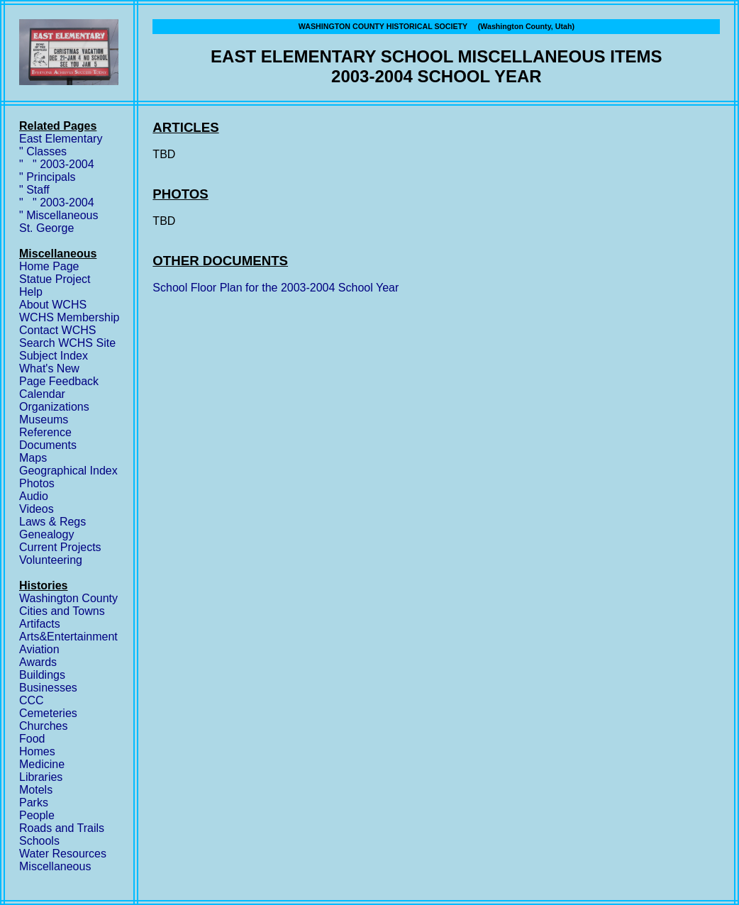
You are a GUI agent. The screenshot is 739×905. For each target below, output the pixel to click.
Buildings (42, 675)
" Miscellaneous (59, 215)
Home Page (49, 266)
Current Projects (60, 547)
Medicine (42, 764)
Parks (33, 802)
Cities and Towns (62, 611)
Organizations (54, 407)
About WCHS (53, 305)
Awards (38, 662)
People (37, 815)
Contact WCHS (57, 330)
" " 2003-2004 (56, 164)
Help (31, 292)
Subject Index (53, 356)
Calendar (42, 394)
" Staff (34, 190)
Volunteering (50, 560)
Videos (36, 509)
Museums (43, 419)
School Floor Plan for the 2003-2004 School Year (275, 288)
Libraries (40, 777)
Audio (33, 496)
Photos (37, 483)
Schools (39, 841)
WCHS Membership (69, 317)
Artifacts (39, 624)
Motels (35, 790)
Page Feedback (59, 381)
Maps (33, 458)
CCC (31, 700)
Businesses (48, 688)
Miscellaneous (55, 866)
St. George (46, 228)
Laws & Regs (52, 522)
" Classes (43, 151)
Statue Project (55, 279)
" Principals (47, 177)
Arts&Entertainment (68, 637)
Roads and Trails (61, 828)
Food (32, 739)
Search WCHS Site (67, 343)
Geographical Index (68, 471)
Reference (45, 432)
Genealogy (46, 534)
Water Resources (62, 854)
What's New (49, 368)
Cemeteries (48, 713)
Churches (43, 726)
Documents (48, 445)
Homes (37, 751)
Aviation (39, 649)
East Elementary (60, 139)
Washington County (68, 598)
